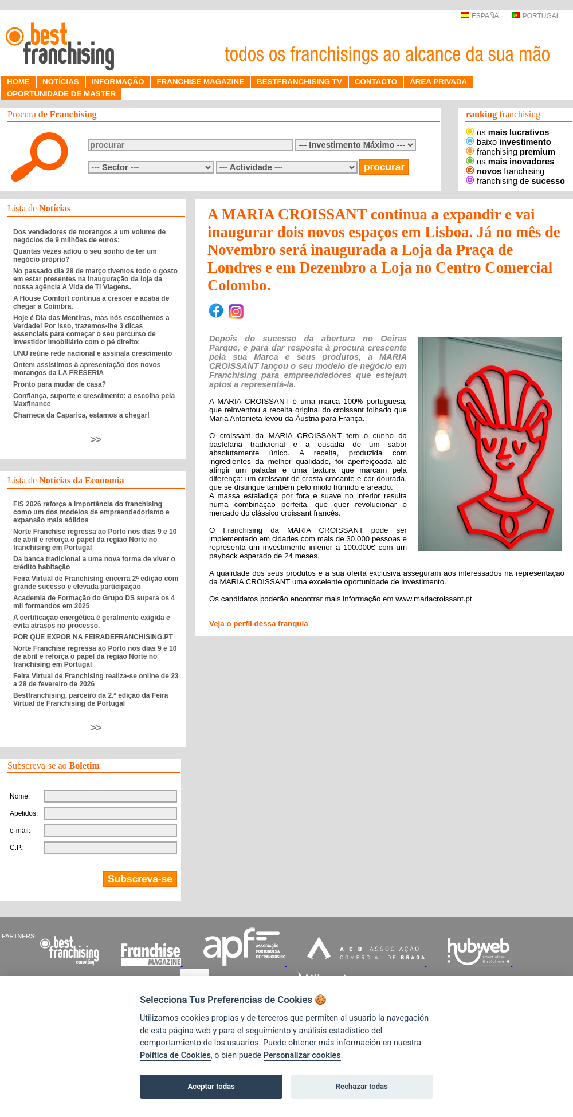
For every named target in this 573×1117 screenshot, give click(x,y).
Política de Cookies (175, 1055)
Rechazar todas (362, 1086)
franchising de (515, 181)
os (507, 132)
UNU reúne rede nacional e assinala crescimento (92, 353)
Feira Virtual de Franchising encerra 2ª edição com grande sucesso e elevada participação (95, 583)
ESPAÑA (479, 16)
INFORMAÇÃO (118, 81)
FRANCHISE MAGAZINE (201, 81)
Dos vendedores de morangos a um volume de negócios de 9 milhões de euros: (89, 236)
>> (96, 440)
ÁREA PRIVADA (438, 81)
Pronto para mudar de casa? (59, 384)
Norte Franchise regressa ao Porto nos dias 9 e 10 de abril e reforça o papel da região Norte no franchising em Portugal (94, 540)
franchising (510, 151)
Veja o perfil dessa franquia (258, 623)
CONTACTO (376, 81)
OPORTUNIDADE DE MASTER (61, 93)
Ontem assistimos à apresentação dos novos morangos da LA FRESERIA (86, 369)
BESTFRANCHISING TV (299, 81)
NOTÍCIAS (60, 81)
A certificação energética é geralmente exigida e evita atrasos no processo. (91, 621)
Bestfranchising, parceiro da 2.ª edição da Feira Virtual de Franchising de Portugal (90, 699)
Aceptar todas (211, 1086)
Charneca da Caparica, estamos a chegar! (81, 415)
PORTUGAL (536, 16)
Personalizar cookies (302, 1055)
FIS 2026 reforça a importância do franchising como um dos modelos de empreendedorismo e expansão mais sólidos (91, 512)
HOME (18, 81)
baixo (508, 142)
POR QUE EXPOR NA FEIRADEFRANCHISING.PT (93, 637)
